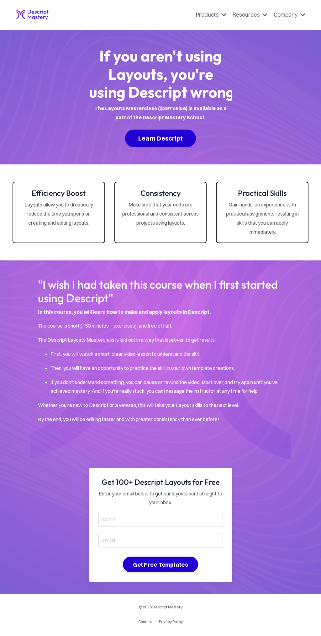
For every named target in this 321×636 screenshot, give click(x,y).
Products (211, 14)
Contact (145, 621)
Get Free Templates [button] (160, 564)
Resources (250, 14)
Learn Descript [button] (160, 138)
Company (289, 14)
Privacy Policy (171, 621)
